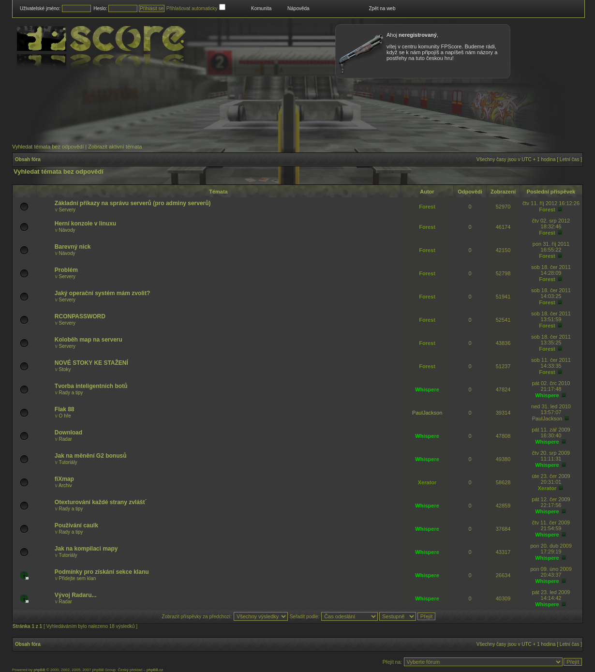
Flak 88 (64, 409)
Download (68, 432)
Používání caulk (76, 525)
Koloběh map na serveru (88, 339)
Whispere (427, 389)
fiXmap (64, 479)
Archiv (65, 485)
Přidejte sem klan (77, 578)
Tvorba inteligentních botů (91, 386)
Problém (66, 270)
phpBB (39, 670)
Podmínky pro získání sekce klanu (102, 571)
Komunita (261, 8)
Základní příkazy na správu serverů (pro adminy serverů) (133, 203)
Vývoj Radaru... (76, 595)
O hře (65, 415)
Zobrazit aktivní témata (115, 146)
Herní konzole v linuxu (85, 223)
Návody (67, 230)
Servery (67, 209)
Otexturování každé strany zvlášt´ (101, 502)
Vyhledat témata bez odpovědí (48, 146)
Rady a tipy (71, 392)
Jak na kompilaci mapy (86, 548)
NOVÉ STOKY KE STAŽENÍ (91, 362)
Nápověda (298, 8)
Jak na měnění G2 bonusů (91, 455)
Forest (427, 206)
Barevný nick (73, 246)
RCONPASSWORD (80, 316)
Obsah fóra (28, 159)
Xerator (427, 482)
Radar (65, 439)
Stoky (65, 369)
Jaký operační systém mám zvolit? (102, 293)
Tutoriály (68, 462)
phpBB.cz (155, 670)
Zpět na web (382, 8)
